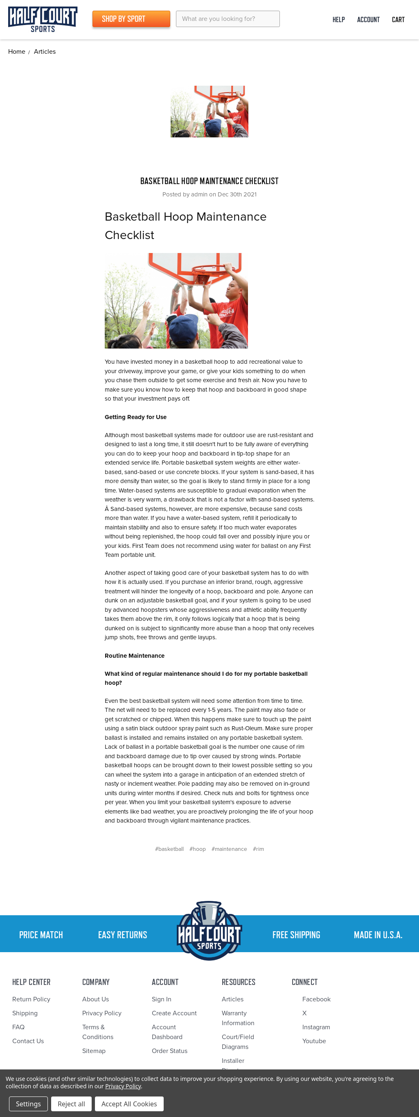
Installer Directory (235, 1066)
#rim (258, 849)
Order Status (169, 1051)
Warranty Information (238, 1018)
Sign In (161, 999)
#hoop (197, 849)
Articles (232, 999)
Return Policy (31, 999)
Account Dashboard (167, 1032)
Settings (28, 1103)
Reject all (71, 1103)
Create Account (174, 1013)
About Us (95, 999)
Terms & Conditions (97, 1032)
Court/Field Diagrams (238, 1042)
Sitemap (94, 1051)
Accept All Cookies (129, 1103)
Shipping (25, 1013)
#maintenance (229, 849)
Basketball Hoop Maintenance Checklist (209, 181)
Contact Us (28, 1041)
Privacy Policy (102, 1013)
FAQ (18, 1027)
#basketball (169, 849)
